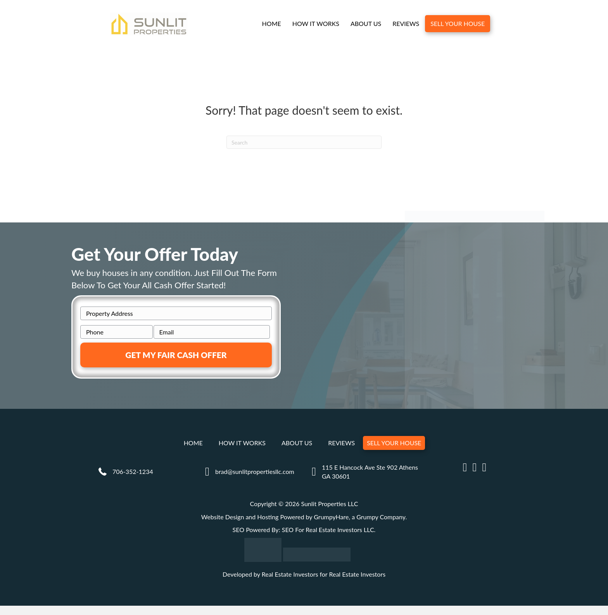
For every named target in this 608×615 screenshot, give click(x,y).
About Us (366, 24)
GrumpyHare (331, 517)
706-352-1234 (132, 471)
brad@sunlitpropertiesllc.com (254, 471)
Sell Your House (457, 24)
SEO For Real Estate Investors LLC (328, 530)
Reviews (405, 24)
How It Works (315, 24)
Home (271, 24)
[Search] (304, 142)
